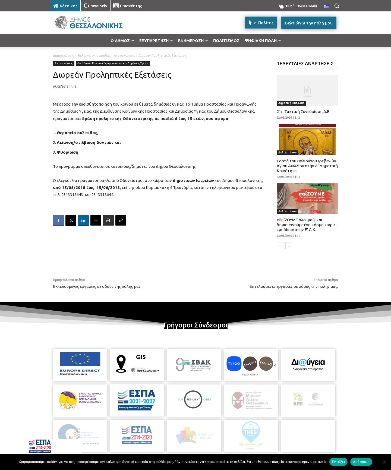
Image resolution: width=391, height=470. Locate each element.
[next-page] (288, 245)
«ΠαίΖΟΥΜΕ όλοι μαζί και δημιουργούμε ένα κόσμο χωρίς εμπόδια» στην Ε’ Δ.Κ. (306, 224)
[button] (336, 6)
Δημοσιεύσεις (63, 55)
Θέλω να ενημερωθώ (93, 55)
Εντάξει (338, 461)
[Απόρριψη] (384, 462)
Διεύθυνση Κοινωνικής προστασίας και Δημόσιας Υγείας (113, 63)
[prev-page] (280, 245)
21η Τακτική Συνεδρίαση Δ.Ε (303, 111)
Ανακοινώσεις (124, 55)
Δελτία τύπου (287, 152)
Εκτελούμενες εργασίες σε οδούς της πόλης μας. (97, 286)
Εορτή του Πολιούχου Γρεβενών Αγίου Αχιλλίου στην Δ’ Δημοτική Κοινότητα (307, 166)
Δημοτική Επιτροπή (291, 103)
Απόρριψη (361, 461)
